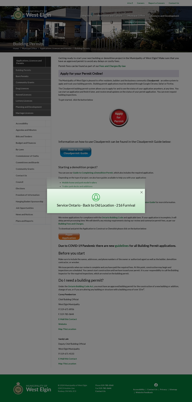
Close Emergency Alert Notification (141, 192)
